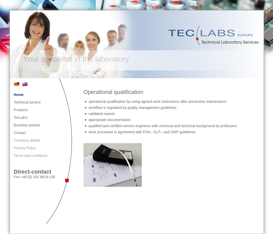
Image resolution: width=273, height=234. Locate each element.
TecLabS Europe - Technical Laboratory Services (214, 35)
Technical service (27, 102)
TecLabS (20, 117)
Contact (20, 133)
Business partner (27, 125)
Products (21, 110)
